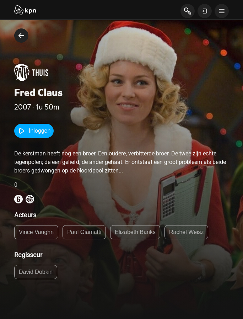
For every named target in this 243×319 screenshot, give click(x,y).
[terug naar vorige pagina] (21, 35)
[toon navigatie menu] (222, 11)
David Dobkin (36, 272)
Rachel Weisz (186, 232)
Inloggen (33, 131)
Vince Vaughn (36, 232)
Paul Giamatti (84, 232)
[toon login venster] (205, 11)
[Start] (25, 11)
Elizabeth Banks (135, 232)
